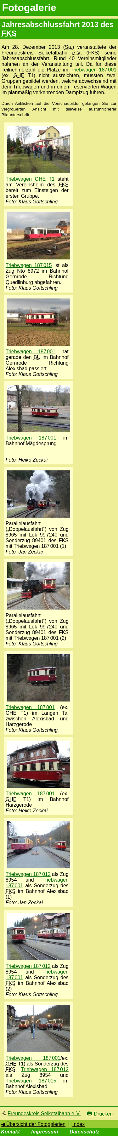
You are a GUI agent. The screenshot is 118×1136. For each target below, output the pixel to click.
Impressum (44, 1131)
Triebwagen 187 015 (29, 265)
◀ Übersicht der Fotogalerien (33, 1124)
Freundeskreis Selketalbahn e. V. (44, 1113)
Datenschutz (84, 1131)
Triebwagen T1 (30, 179)
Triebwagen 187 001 (93, 69)
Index (78, 1124)
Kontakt (10, 1131)
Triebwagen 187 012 (28, 874)
